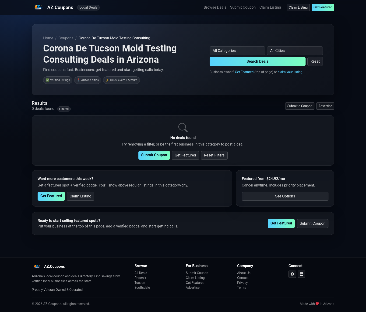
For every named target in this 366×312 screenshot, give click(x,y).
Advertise (325, 106)
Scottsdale (142, 287)
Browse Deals (215, 7)
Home (48, 38)
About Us (243, 273)
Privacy (242, 283)
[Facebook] (292, 274)
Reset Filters (214, 155)
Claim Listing (270, 7)
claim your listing (290, 72)
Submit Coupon (243, 7)
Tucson (139, 283)
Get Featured (322, 7)
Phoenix (140, 278)
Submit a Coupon (299, 106)
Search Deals (257, 61)
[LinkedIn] (301, 274)
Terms (241, 287)
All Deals (140, 273)
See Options (285, 196)
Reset (315, 61)
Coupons (66, 38)
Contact (243, 278)
